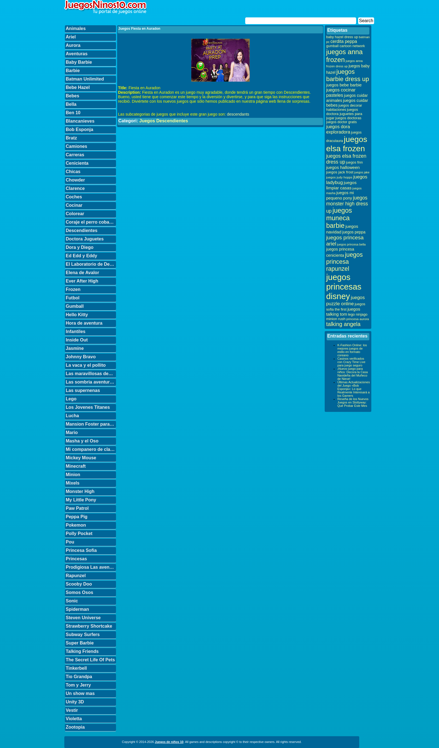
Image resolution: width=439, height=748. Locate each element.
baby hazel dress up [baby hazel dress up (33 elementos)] (342, 37)
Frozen (73, 289)
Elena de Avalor (82, 272)
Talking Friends (82, 651)
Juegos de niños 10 (169, 742)
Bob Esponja (79, 129)
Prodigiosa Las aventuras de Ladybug (91, 567)
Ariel (71, 37)
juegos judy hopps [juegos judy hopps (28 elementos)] (339, 177)
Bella (71, 104)
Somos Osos (79, 592)
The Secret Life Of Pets (90, 659)
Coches (74, 196)
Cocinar (74, 205)
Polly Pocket (79, 533)
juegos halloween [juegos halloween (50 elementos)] (343, 167)
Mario (72, 432)
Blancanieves (80, 121)
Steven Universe (83, 617)
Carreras (75, 154)
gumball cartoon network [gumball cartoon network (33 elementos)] (345, 46)
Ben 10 (73, 112)
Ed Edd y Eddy (81, 255)
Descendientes (81, 230)
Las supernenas (83, 390)
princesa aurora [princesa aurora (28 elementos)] (357, 319)
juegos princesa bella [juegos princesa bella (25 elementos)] (351, 244)
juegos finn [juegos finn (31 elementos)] (354, 162)
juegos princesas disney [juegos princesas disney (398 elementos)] (343, 286)
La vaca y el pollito (86, 365)
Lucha (72, 415)
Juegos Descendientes (163, 120)
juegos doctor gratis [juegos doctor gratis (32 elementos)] (341, 122)
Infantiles (75, 331)
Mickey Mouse (81, 457)
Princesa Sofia (81, 550)
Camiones (76, 146)
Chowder (75, 180)
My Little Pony (81, 499)
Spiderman (77, 609)
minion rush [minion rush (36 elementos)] (335, 319)
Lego (71, 398)
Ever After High (82, 281)
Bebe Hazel (78, 87)
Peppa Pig (76, 516)
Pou (70, 542)
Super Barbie (80, 643)
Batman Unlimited (85, 79)
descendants (238, 114)
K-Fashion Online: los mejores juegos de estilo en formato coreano (352, 350)
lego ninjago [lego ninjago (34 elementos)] (357, 314)
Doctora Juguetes (85, 239)
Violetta (74, 718)
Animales (76, 28)
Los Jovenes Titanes (88, 407)
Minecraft (76, 466)
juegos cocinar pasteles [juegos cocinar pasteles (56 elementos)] (341, 92)
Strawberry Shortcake (89, 626)
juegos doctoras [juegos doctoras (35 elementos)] (348, 118)
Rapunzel (76, 575)
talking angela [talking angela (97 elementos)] (343, 324)
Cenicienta (77, 163)
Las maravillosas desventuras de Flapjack (91, 373)
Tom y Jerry (78, 685)
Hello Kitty (77, 314)
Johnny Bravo (81, 356)
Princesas (76, 558)
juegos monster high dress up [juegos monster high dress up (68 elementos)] (347, 204)
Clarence (75, 188)
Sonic (72, 600)
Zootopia (75, 727)
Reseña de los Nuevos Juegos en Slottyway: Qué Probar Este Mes (353, 402)
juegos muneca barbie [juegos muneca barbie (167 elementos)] (339, 218)
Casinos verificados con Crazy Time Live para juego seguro (351, 362)
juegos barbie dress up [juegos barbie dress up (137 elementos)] (347, 75)
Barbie (73, 70)
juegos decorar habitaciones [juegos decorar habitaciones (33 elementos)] (344, 108)
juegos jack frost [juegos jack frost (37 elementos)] (339, 172)
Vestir (72, 710)
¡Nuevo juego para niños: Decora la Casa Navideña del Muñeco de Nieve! (352, 373)
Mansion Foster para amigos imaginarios (91, 424)
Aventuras (77, 53)
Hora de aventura (84, 323)
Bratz (71, 138)
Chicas (73, 171)
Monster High (80, 491)
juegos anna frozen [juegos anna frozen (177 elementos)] (344, 55)
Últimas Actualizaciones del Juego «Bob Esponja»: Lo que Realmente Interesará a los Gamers (353, 388)
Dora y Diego (80, 247)
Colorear (75, 213)
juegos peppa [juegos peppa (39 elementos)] (353, 232)
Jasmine (75, 348)
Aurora (73, 45)
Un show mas (80, 693)
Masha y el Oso (82, 441)
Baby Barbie (79, 62)
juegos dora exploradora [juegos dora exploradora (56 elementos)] (338, 129)
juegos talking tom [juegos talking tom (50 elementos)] (343, 311)
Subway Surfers (83, 634)
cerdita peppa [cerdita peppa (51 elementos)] (343, 41)
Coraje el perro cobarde (91, 222)
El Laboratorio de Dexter (91, 264)
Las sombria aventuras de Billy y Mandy (91, 382)
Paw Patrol (77, 508)
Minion (73, 474)
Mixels (72, 483)
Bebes (72, 95)
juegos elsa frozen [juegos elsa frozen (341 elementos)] (346, 144)
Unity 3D (75, 701)
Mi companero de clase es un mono (91, 449)
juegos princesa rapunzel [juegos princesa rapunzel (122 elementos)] (344, 261)
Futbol (72, 297)
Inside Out (77, 340)
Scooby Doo (79, 584)
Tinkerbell (76, 668)
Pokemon (76, 525)
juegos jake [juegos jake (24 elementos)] (361, 172)
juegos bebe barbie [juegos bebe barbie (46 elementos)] (343, 85)
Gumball (75, 306)
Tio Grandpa (79, 676)
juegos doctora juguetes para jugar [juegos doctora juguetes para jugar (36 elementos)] (344, 113)
